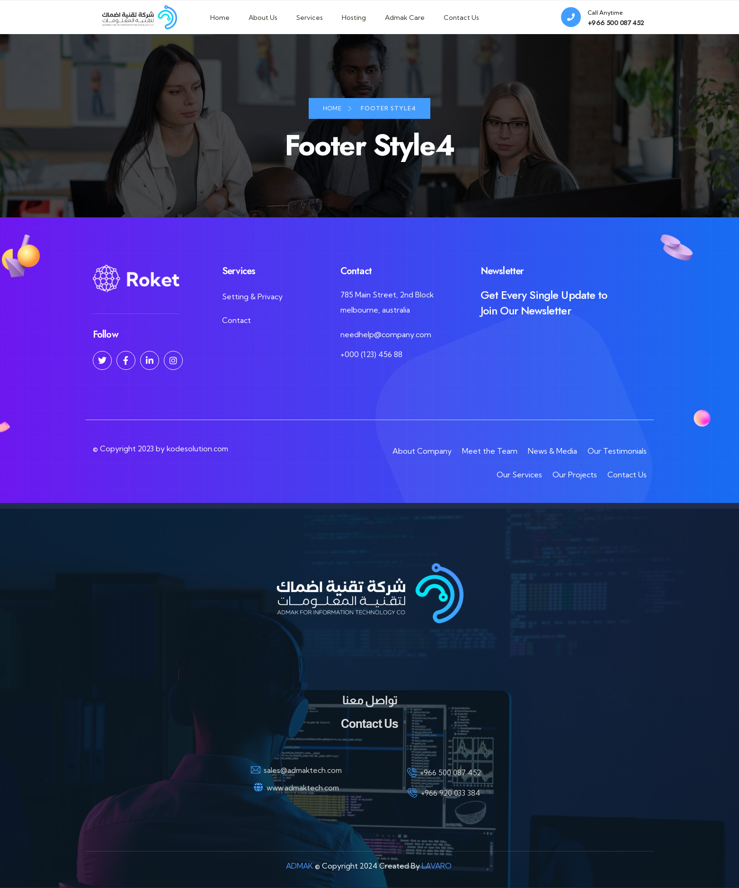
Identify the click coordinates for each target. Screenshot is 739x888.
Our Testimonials (617, 451)
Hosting (354, 17)
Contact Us (461, 17)
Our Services (519, 474)
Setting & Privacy (252, 297)
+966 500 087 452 (616, 22)
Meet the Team (489, 451)
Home (220, 17)
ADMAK (298, 866)
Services (309, 17)
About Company (422, 451)
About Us (263, 17)
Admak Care (405, 17)
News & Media (552, 451)
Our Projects (574, 474)
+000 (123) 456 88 (371, 354)
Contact (236, 320)
